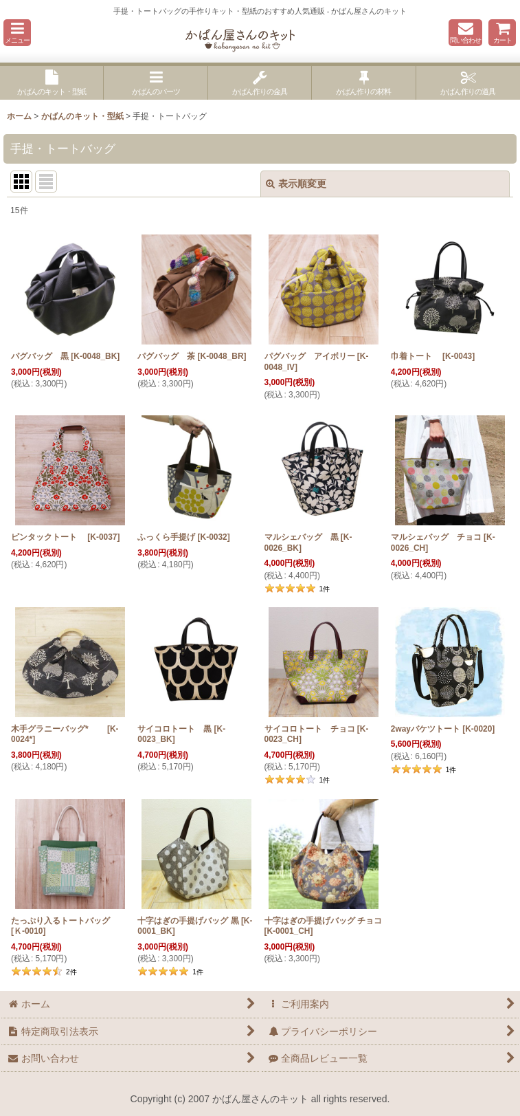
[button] (17, 32)
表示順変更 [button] (296, 183)
